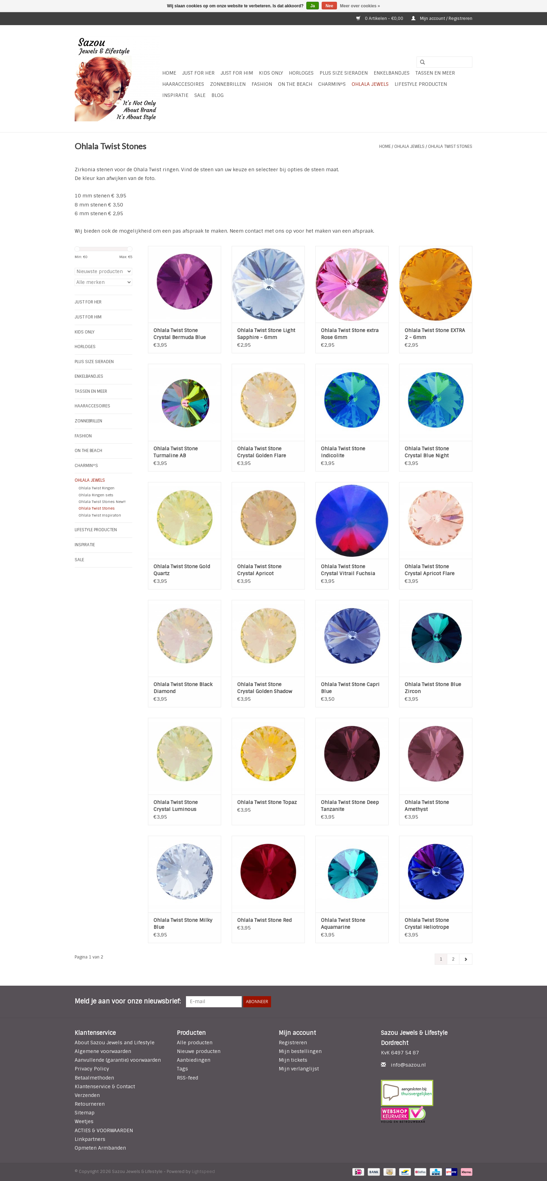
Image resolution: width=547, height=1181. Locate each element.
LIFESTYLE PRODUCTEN (421, 84)
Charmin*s (332, 84)
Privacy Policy (92, 1069)
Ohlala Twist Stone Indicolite (343, 452)
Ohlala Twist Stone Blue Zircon (433, 687)
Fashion (262, 84)
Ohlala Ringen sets (95, 494)
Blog (217, 95)
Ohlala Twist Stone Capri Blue (350, 687)
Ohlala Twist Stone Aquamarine (343, 923)
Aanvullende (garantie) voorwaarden (118, 1060)
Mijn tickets (293, 1060)
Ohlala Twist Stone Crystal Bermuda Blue (179, 333)
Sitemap (85, 1112)
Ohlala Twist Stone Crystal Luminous (175, 805)
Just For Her (198, 73)
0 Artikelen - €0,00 (380, 18)
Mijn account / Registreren (441, 18)
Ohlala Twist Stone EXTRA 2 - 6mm (435, 333)
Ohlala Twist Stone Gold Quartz (181, 570)
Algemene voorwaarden (103, 1051)
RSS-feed (187, 1078)
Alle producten (194, 1042)
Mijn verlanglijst (299, 1069)
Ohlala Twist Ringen (96, 488)
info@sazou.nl (408, 1065)
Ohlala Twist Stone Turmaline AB (175, 452)
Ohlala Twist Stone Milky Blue (182, 923)
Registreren (293, 1042)
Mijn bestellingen (300, 1051)
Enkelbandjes (392, 73)
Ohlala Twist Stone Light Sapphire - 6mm (266, 333)
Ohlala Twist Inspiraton (99, 515)
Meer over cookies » (360, 5)
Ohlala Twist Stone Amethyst (427, 805)
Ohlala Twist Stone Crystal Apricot (259, 570)
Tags (182, 1069)
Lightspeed (203, 1171)
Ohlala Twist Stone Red (264, 920)
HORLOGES (301, 73)
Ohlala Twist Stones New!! (102, 501)
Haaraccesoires (183, 84)
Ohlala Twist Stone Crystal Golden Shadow (264, 687)
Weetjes (84, 1121)
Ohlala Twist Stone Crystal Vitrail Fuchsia (348, 570)
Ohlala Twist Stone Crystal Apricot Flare (430, 570)
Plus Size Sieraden (344, 73)
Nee (329, 5)
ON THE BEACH (295, 84)
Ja (312, 5)
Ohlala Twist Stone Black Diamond (182, 687)
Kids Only (271, 73)
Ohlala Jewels (370, 84)
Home (169, 73)
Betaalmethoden (94, 1078)
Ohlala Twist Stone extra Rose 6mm (350, 333)
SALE (199, 95)
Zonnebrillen (228, 84)
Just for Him (236, 73)
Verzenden (87, 1095)
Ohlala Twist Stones (450, 146)
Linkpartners (90, 1139)
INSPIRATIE (175, 95)
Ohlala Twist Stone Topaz (267, 802)
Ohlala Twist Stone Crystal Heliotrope (427, 923)
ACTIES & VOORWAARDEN (104, 1130)
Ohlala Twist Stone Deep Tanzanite (350, 805)
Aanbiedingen (193, 1060)
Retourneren (90, 1104)
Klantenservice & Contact (105, 1086)
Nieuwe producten (198, 1051)
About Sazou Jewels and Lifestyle (115, 1042)
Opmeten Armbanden (100, 1148)
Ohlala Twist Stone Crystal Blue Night (427, 452)
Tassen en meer (435, 73)
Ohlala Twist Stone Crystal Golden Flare (261, 452)
